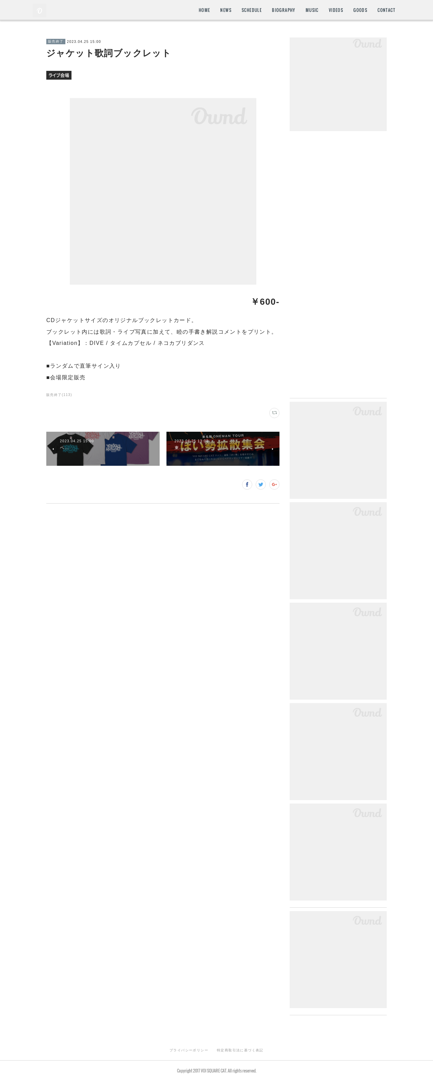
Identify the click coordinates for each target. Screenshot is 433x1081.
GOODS (360, 10)
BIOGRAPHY (283, 10)
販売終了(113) (59, 395)
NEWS (225, 10)
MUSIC (312, 10)
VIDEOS (336, 10)
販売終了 (56, 41)
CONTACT (386, 10)
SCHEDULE (252, 10)
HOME (204, 10)
